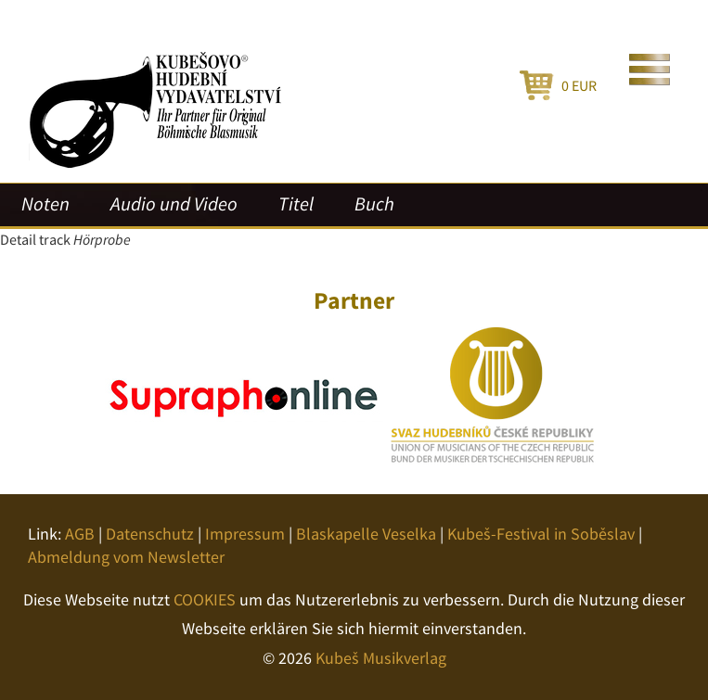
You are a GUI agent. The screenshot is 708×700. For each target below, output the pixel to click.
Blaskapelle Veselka (366, 533)
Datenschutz (150, 533)
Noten (45, 204)
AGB (80, 533)
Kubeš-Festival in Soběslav (541, 533)
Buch (374, 204)
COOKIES (205, 599)
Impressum (245, 533)
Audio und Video (174, 204)
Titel (296, 204)
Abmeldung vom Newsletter (126, 556)
